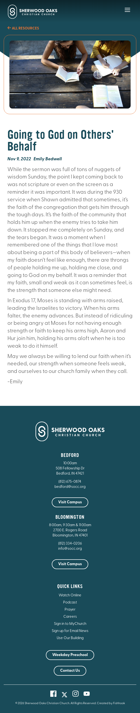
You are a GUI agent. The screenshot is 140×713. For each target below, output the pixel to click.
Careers (70, 617)
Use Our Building (70, 638)
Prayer (70, 610)
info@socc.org (70, 549)
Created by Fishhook (111, 703)
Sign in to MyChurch (70, 624)
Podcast (70, 602)
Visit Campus (70, 502)
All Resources (23, 28)
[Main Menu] (127, 13)
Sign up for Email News (70, 631)
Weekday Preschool (70, 655)
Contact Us (70, 671)
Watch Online (70, 595)
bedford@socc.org (70, 487)
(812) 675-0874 (70, 482)
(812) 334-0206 (70, 544)
